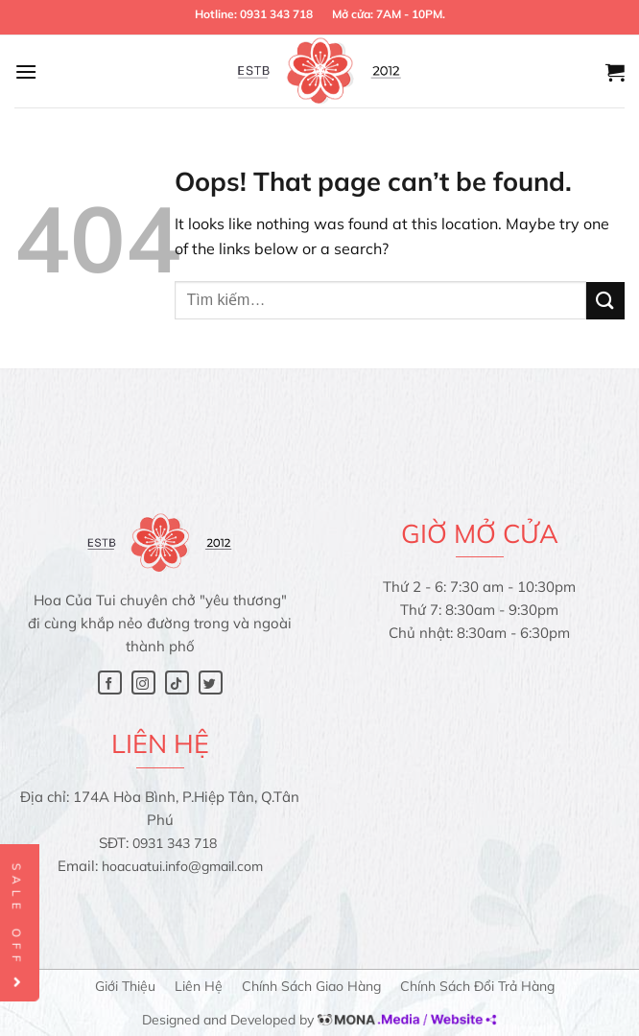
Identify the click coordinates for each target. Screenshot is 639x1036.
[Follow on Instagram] (143, 683)
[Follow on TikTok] (177, 683)
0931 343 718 (276, 14)
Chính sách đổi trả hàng (477, 986)
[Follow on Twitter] (211, 683)
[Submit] (605, 300)
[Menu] (25, 71)
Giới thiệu (125, 986)
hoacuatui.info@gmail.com (182, 866)
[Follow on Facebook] (110, 683)
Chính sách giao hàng (311, 986)
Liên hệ (199, 986)
